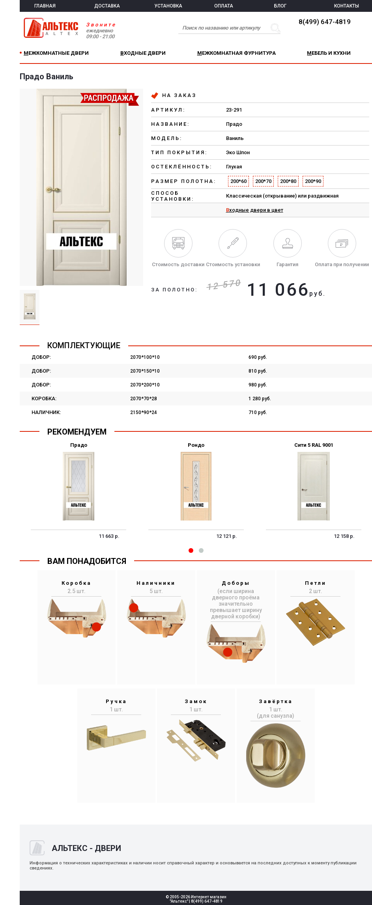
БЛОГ (280, 6)
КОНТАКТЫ (346, 6)
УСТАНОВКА (168, 6)
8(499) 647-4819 (325, 22)
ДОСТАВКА (107, 6)
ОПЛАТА (223, 6)
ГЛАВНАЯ (45, 6)
